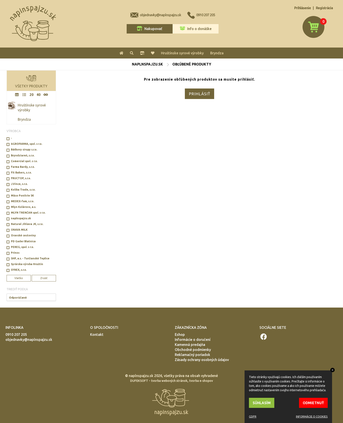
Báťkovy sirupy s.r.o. (24, 149)
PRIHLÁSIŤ (199, 94)
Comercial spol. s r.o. (24, 161)
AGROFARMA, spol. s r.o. (26, 143)
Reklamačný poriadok (192, 355)
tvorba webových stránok (169, 380)
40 (38, 95)
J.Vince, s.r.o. (19, 183)
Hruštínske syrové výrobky (182, 53)
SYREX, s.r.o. (19, 269)
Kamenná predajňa (190, 345)
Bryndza (217, 53)
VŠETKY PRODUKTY (31, 80)
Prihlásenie (302, 8)
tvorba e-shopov (201, 380)
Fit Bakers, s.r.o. (21, 172)
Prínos (15, 252)
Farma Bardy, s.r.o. (23, 166)
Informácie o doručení (192, 340)
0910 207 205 (205, 15)
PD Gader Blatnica (23, 241)
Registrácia (324, 8)
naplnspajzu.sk (147, 64)
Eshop (180, 334)
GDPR (252, 416)
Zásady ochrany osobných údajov (202, 360)
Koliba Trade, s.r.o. (23, 189)
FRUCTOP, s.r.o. (21, 178)
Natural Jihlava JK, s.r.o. (27, 224)
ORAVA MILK (19, 229)
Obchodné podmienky (193, 350)
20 (31, 95)
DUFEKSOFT (139, 380)
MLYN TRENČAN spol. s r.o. (28, 212)
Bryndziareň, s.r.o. (23, 155)
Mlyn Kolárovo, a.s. (23, 206)
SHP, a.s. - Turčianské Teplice (30, 258)
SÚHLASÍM (262, 403)
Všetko (18, 278)
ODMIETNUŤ (313, 403)
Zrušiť (43, 278)
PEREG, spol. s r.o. (22, 247)
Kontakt (96, 334)
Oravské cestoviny (23, 235)
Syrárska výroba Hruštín (27, 264)
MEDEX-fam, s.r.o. (22, 201)
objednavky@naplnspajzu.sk (160, 15)
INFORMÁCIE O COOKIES (312, 416)
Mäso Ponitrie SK (22, 195)
